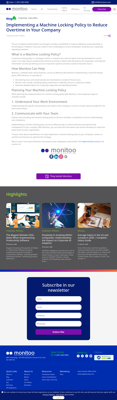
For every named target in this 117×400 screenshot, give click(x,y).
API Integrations (11, 388)
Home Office (64, 9)
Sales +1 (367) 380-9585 (19, 2)
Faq (7, 382)
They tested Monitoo (58, 176)
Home (34, 9)
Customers (9, 380)
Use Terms (60, 394)
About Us (9, 374)
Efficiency (75, 9)
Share (107, 35)
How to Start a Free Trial (49, 380)
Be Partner (87, 9)
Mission (26, 377)
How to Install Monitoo (49, 377)
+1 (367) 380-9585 (61, 355)
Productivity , (11, 231)
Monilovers (27, 385)
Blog (7, 377)
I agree (58, 398)
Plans (61, 374)
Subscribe (102, 9)
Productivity (52, 9)
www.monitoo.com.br (91, 141)
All (42, 9)
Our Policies (28, 382)
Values (26, 380)
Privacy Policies (49, 394)
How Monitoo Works (48, 374)
